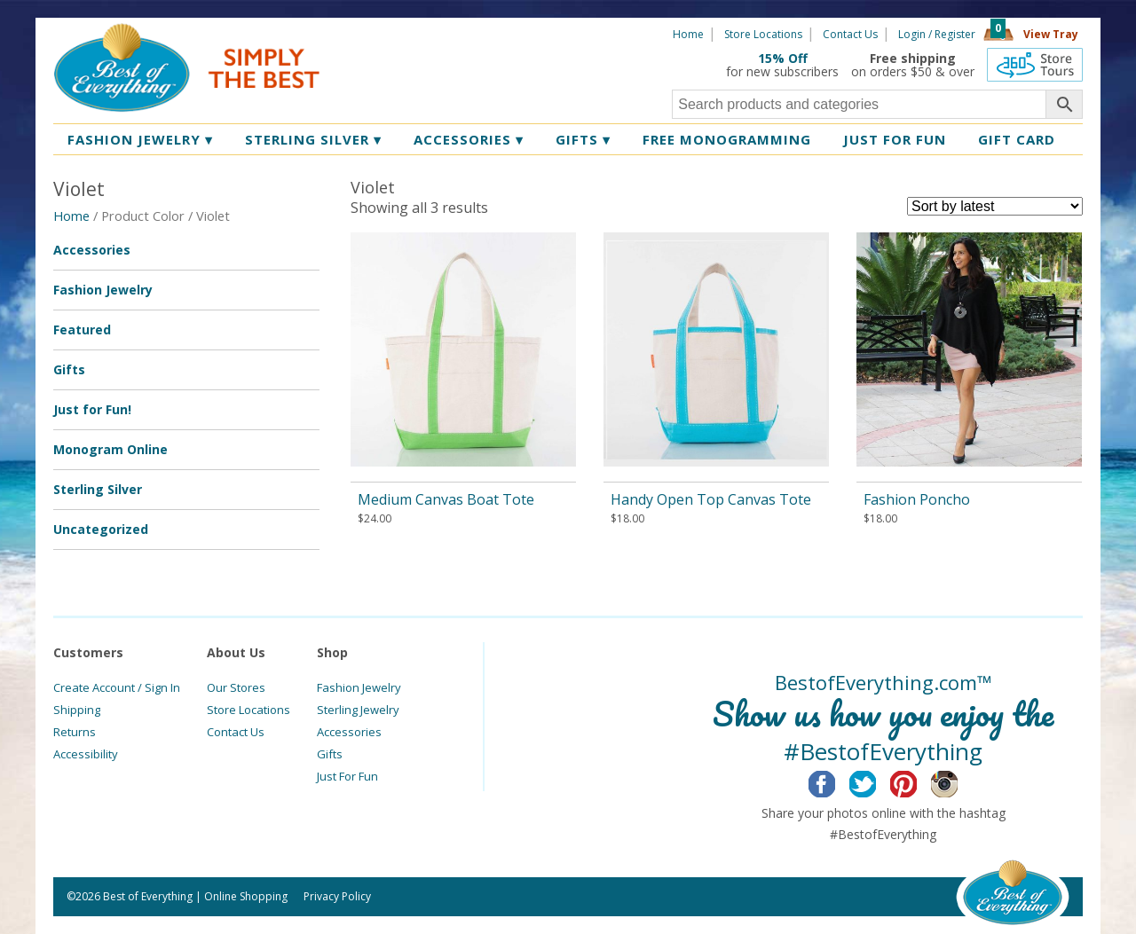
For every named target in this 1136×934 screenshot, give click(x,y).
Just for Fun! (92, 409)
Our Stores (236, 687)
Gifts (583, 139)
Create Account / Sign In (116, 687)
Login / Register (936, 34)
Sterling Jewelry (358, 710)
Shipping (76, 710)
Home (688, 34)
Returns (74, 732)
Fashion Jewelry (140, 139)
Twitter (876, 781)
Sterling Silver (313, 139)
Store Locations (763, 34)
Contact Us (850, 34)
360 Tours (1035, 65)
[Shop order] (995, 206)
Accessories (469, 139)
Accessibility (85, 754)
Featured (82, 329)
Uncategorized (100, 529)
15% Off (783, 58)
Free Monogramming (727, 139)
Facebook (835, 781)
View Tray (1050, 34)
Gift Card (1016, 139)
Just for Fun (894, 139)
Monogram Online (110, 449)
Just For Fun (347, 776)
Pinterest (917, 781)
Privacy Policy (337, 896)
